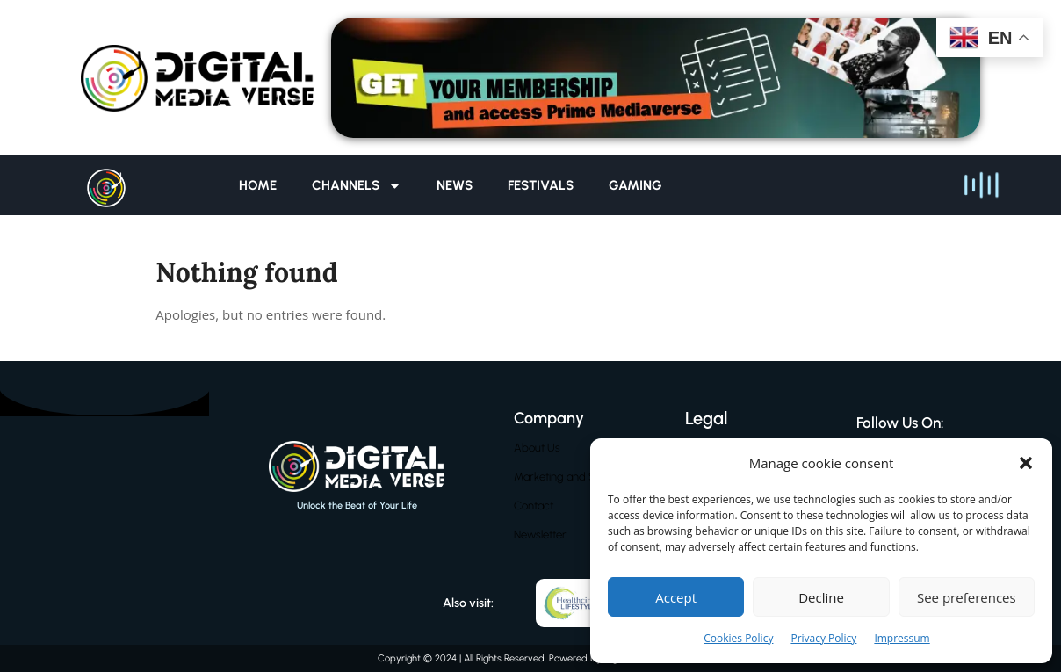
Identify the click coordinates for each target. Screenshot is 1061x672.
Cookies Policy (738, 638)
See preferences (966, 597)
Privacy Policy (823, 638)
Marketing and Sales (564, 476)
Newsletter (540, 534)
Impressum (901, 638)
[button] (1026, 463)
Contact (533, 505)
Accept (676, 597)
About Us (537, 447)
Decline (821, 597)
